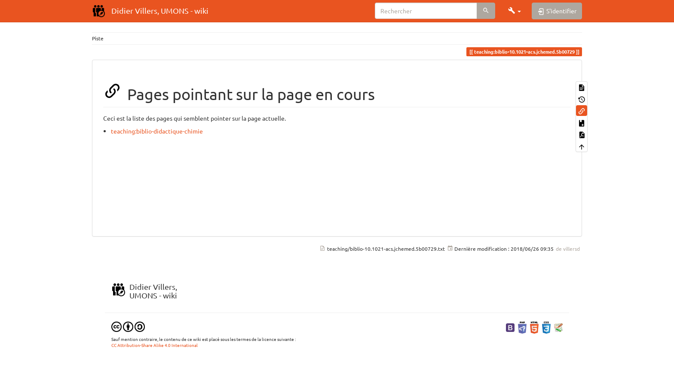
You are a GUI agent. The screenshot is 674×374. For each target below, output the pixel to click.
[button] (514, 10)
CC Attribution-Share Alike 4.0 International (154, 345)
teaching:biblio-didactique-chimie (157, 131)
